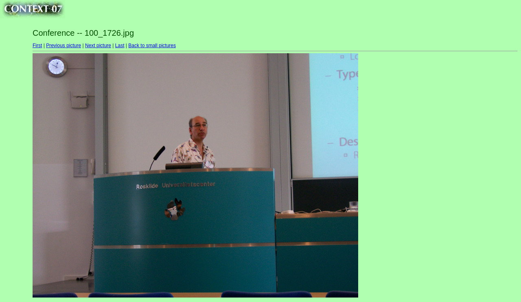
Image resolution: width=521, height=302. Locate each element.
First (37, 45)
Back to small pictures (152, 45)
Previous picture (63, 45)
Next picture (98, 45)
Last (120, 45)
